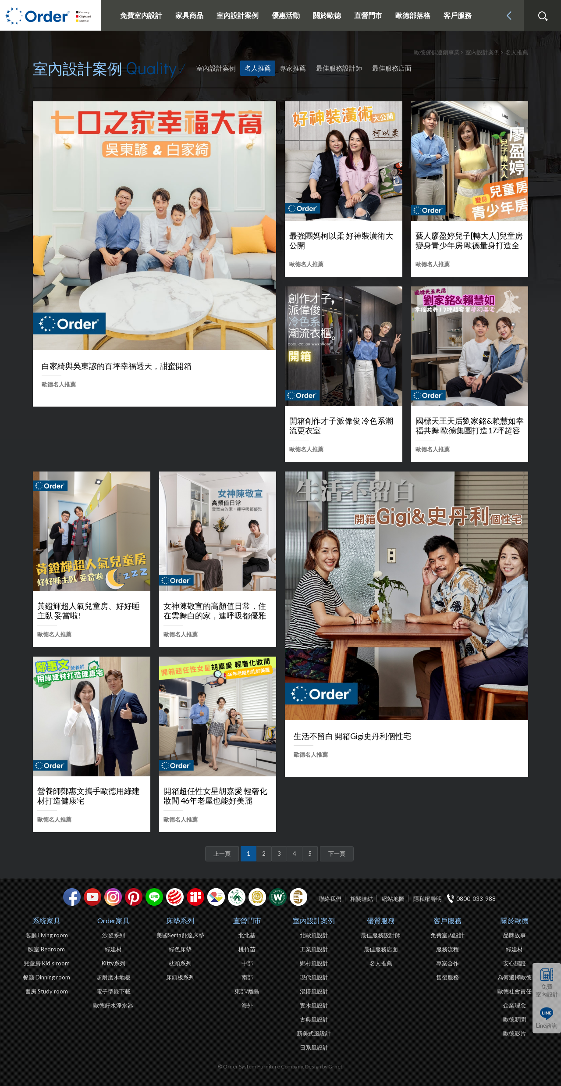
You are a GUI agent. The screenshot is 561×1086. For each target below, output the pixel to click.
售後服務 (447, 977)
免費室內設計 (141, 15)
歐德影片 (514, 1033)
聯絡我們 (330, 898)
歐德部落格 (412, 15)
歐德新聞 (514, 1019)
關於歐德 (515, 920)
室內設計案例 (314, 920)
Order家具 (113, 920)
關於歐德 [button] (327, 15)
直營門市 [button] (368, 15)
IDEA (216, 897)
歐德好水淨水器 (113, 1005)
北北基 (247, 935)
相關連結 (361, 898)
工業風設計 (314, 949)
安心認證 (514, 963)
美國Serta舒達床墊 (180, 935)
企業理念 (514, 1005)
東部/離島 (246, 991)
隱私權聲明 (427, 898)
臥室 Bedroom (46, 949)
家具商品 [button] (189, 15)
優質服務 (381, 920)
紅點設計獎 (175, 897)
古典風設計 (314, 1019)
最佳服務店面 (392, 68)
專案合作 (447, 963)
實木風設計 (314, 1005)
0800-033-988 (476, 898)
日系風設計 (314, 1047)
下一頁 (336, 853)
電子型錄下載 (113, 991)
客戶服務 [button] (458, 15)
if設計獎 (195, 897)
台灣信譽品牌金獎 (257, 897)
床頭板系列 (180, 977)
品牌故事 (514, 935)
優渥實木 (278, 897)
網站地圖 (393, 898)
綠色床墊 (180, 949)
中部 (247, 963)
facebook (72, 897)
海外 (247, 1005)
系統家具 (46, 920)
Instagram (113, 897)
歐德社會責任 (514, 991)
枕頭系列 (180, 963)
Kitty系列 (113, 963)
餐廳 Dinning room (46, 977)
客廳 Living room (46, 935)
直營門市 (247, 920)
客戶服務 (447, 920)
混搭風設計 (314, 991)
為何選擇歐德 (514, 977)
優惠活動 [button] (286, 15)
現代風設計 (314, 977)
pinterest (133, 897)
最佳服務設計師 (339, 68)
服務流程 (447, 949)
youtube (92, 897)
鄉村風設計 (314, 963)
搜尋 (543, 16)
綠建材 (236, 897)
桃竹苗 (247, 949)
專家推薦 (293, 68)
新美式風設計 (314, 1033)
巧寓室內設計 (298, 897)
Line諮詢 (546, 1025)
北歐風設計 (314, 935)
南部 (247, 977)
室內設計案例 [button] (238, 15)
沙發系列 (113, 935)
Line (154, 897)
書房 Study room (46, 991)
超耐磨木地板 (113, 977)
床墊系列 (180, 920)
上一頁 (222, 853)
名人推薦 (258, 68)
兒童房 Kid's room (47, 963)
